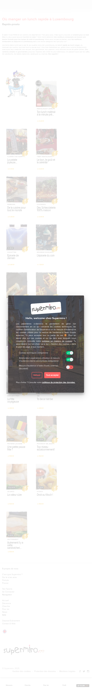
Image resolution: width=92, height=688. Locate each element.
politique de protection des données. (58, 382)
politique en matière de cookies (57, 341)
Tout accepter (52, 375)
